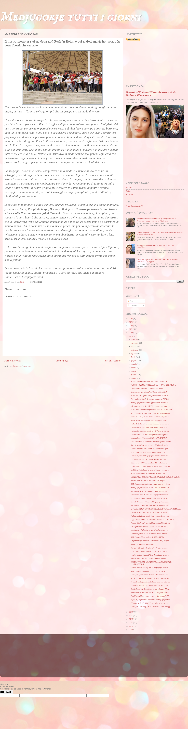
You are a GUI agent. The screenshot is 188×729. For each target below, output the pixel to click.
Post (130, 301)
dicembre (134, 339)
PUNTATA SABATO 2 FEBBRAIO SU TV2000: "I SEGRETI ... (153, 385)
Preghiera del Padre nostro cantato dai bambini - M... (150, 596)
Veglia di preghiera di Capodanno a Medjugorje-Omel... (151, 600)
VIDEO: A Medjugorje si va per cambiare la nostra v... (151, 396)
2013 (131, 630)
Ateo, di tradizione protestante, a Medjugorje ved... (149, 445)
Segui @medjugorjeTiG (134, 206)
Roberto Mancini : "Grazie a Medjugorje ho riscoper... (150, 502)
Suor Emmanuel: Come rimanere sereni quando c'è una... (151, 442)
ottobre (134, 346)
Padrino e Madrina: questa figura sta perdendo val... (150, 516)
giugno (134, 361)
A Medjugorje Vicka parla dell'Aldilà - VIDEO (148, 537)
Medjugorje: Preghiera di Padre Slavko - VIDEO (148, 527)
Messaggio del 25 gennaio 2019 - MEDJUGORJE (149, 438)
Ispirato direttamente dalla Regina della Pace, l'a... (149, 381)
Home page (62, 360)
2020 (131, 333)
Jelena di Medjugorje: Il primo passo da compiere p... (150, 417)
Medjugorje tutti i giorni (70, 17)
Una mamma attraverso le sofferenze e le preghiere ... (150, 435)
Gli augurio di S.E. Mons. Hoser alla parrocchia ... (149, 603)
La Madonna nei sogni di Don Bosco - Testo (147, 388)
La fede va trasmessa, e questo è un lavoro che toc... (150, 512)
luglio (133, 357)
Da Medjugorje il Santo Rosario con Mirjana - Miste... (150, 589)
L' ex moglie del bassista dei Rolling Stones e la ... (149, 452)
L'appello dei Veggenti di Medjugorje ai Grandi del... (150, 498)
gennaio (134, 378)
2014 (131, 626)
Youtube (129, 188)
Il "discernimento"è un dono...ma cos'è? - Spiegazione (150, 413)
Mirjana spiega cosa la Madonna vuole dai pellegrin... (150, 541)
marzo (133, 371)
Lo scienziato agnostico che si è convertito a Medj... (149, 392)
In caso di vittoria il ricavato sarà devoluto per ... (149, 473)
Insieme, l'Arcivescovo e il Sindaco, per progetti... (149, 480)
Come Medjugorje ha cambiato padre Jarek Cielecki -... (151, 466)
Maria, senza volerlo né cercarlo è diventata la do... (149, 420)
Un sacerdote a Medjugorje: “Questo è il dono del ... (150, 551)
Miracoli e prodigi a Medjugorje (142, 544)
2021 (131, 329)
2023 (131, 322)
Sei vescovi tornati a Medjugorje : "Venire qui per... (149, 548)
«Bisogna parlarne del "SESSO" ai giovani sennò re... (150, 406)
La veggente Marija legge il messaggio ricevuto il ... (150, 427)
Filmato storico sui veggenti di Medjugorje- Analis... (150, 568)
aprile (133, 368)
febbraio (134, 375)
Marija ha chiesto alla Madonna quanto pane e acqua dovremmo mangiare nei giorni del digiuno (156, 220)
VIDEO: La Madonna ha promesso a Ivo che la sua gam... (152, 410)
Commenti (132, 305)
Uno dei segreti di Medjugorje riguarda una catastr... (150, 456)
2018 (131, 612)
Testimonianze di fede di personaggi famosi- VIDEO (150, 399)
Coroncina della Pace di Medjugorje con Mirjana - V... (151, 585)
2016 (131, 619)
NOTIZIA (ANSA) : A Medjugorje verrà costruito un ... (150, 578)
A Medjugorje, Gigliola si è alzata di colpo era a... (149, 571)
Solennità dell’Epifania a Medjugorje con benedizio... (150, 582)
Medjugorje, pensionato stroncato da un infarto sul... (150, 575)
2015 (131, 623)
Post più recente (12, 360)
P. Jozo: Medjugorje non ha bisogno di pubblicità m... (150, 523)
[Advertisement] (155, 63)
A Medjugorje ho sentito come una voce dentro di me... (150, 488)
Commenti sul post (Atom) (22, 366)
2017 (131, 616)
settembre (135, 350)
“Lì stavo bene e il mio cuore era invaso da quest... (149, 459)
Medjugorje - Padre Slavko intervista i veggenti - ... (149, 530)
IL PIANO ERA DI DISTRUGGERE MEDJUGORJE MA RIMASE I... (156, 509)
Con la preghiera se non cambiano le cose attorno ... (150, 534)
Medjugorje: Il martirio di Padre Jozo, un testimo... (149, 491)
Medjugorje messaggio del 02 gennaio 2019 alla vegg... (151, 607)
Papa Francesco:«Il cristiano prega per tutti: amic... (150, 495)
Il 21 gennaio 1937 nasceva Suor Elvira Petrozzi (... (149, 463)
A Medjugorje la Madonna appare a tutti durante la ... (150, 403)
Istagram (129, 194)
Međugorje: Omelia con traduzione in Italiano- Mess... (151, 505)
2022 (131, 326)
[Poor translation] (9, 692)
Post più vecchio (112, 360)
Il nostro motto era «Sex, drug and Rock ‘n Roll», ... (149, 558)
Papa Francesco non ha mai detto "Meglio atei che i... (150, 593)
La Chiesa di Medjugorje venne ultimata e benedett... (150, 470)
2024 (131, 319)
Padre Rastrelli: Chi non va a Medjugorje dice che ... (150, 424)
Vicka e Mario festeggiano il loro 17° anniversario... (150, 431)
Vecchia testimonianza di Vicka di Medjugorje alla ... (150, 555)
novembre (135, 343)
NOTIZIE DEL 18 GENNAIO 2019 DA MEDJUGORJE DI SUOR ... (155, 477)
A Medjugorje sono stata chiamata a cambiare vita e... (150, 484)
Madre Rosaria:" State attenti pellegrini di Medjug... (150, 449)
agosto (134, 354)
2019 (131, 336)
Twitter (128, 191)
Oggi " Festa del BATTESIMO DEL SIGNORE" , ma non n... (153, 519)
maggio (134, 364)
